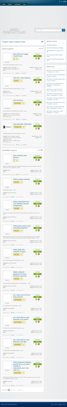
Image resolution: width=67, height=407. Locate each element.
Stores (10, 4)
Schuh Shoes (7, 108)
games (18, 140)
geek (4, 141)
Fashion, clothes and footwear (13, 113)
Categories (17, 4)
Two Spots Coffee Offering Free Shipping (55, 47)
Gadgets (4, 139)
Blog (24, 4)
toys (9, 141)
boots (7, 115)
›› (22, 389)
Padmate (7, 187)
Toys (10, 139)
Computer (9, 67)
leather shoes (5, 116)
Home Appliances (10, 308)
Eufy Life (7, 303)
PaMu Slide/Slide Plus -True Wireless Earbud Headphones (21, 203)
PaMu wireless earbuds (21, 179)
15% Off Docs (18, 100)
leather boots (17, 115)
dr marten (12, 115)
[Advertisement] (33, 15)
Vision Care (9, 381)
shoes (10, 116)
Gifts (8, 139)
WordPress (14, 404)
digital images (8, 68)
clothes (10, 140)
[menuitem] (3, 4)
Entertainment (6, 137)
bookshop (10, 92)
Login (60, 1)
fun (12, 140)
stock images (14, 68)
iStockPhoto (7, 62)
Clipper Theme (4, 404)
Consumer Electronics (11, 192)
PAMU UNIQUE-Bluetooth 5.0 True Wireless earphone (20, 274)
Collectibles (12, 136)
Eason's (7, 86)
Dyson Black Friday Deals (52, 45)
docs (9, 115)
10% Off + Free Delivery (21, 78)
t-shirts (6, 141)
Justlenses (7, 370)
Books (8, 91)
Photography (14, 67)
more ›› (20, 64)
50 (19, 389)
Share (17, 73)
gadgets (15, 140)
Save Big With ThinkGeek (22, 124)
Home (3, 4)
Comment (23, 73)
